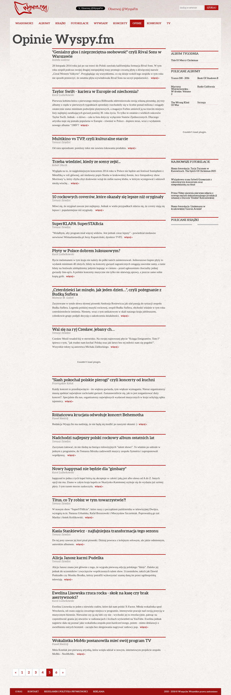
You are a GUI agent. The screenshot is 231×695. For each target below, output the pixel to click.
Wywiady (101, 23)
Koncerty (120, 23)
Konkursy (154, 23)
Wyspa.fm (31, 8)
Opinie (137, 23)
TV (168, 23)
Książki (60, 23)
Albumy (44, 23)
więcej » (155, 78)
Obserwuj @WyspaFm (123, 9)
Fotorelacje (79, 23)
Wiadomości (24, 23)
